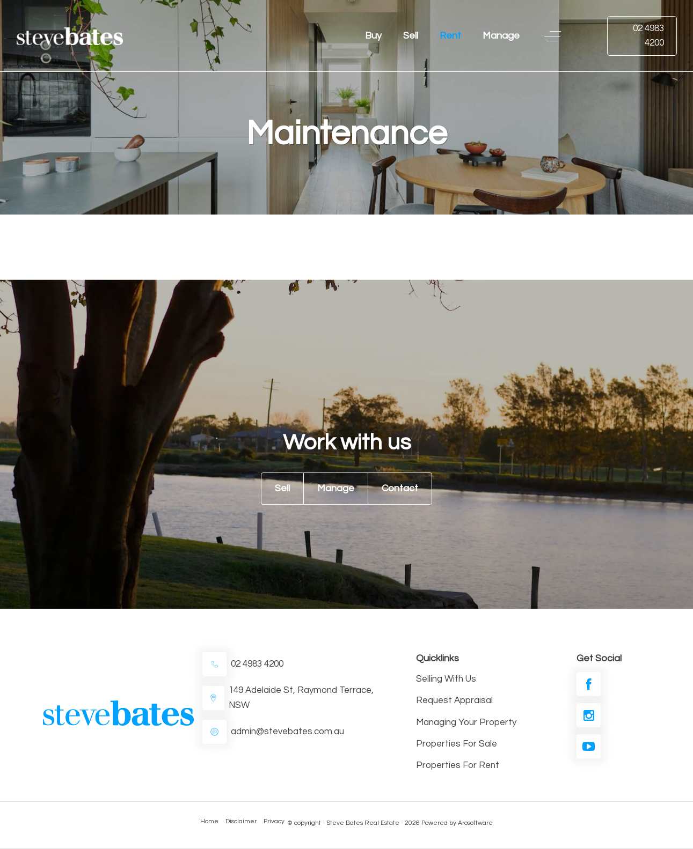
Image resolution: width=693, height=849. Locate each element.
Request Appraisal (454, 700)
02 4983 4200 (648, 36)
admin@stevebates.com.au (287, 731)
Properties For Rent (457, 765)
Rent (450, 36)
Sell (410, 36)
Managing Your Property (466, 722)
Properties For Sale (456, 744)
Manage (501, 36)
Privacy (274, 821)
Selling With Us (446, 679)
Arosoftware (475, 823)
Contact (400, 488)
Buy (373, 36)
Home (209, 821)
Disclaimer (241, 821)
